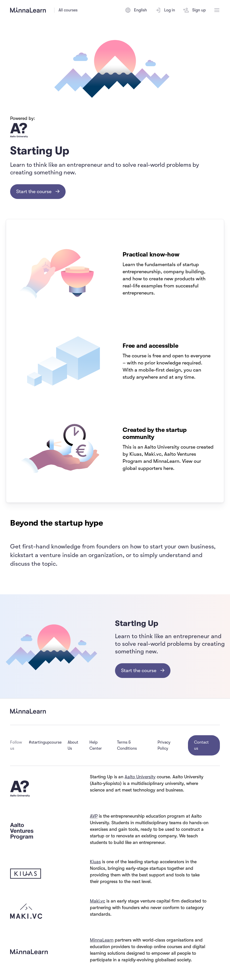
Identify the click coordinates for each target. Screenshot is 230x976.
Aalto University (140, 776)
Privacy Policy (164, 745)
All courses (68, 10)
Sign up (194, 10)
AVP (94, 816)
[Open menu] (217, 10)
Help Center (95, 745)
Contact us (201, 745)
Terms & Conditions (127, 745)
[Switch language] (136, 10)
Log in (165, 10)
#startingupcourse (45, 742)
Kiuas (95, 861)
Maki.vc (97, 901)
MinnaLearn (101, 940)
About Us (73, 745)
